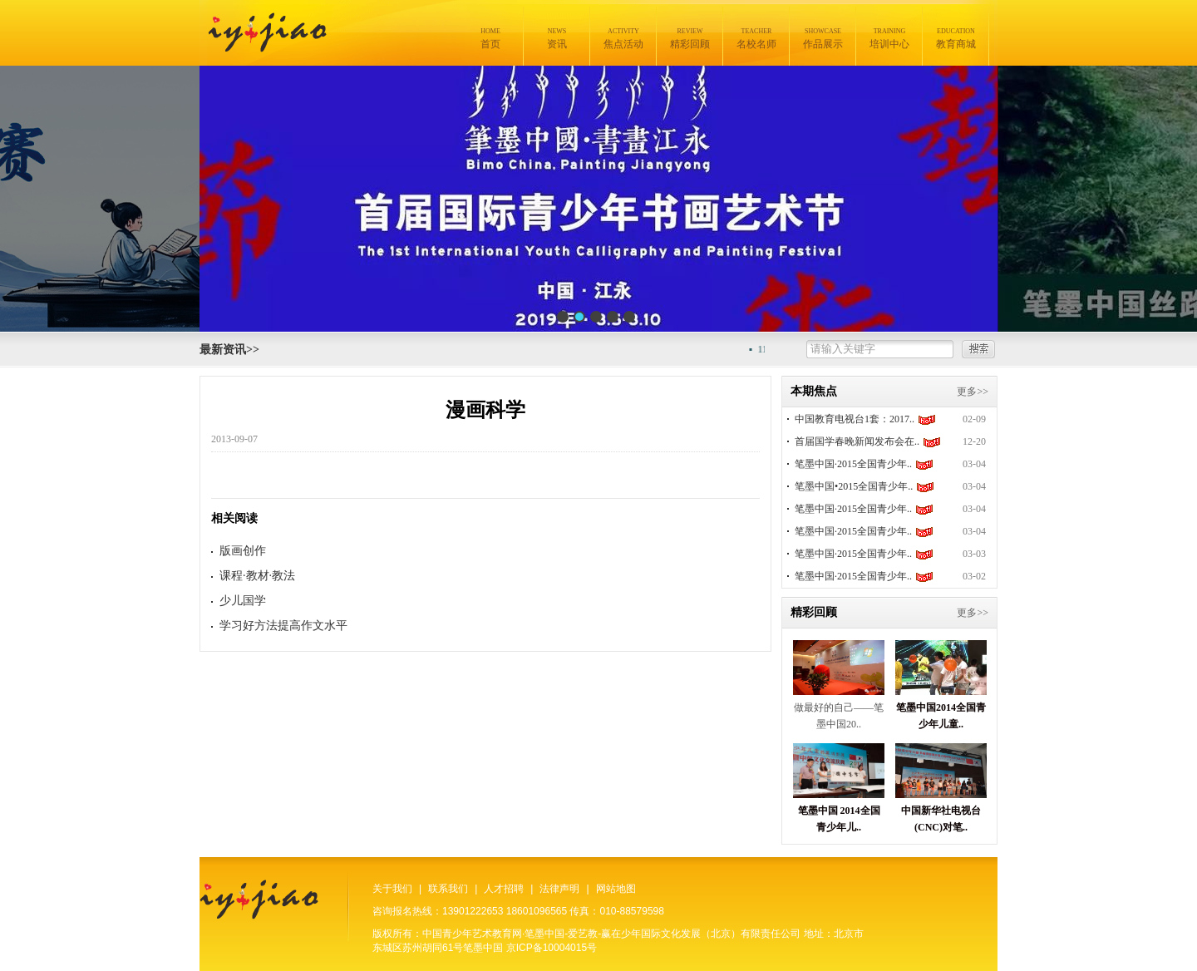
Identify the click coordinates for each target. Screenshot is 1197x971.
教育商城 (956, 38)
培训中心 (889, 38)
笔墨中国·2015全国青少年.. (853, 464)
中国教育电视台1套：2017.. (854, 419)
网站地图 (616, 889)
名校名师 (756, 38)
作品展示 (823, 38)
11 (767, 349)
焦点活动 (623, 38)
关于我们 (392, 889)
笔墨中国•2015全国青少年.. (854, 486)
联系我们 (448, 889)
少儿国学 (242, 600)
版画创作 (242, 551)
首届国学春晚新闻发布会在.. (857, 441)
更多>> (972, 391)
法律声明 (559, 889)
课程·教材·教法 (257, 575)
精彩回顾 (690, 38)
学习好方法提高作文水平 (283, 625)
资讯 (557, 38)
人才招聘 (504, 889)
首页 (490, 38)
